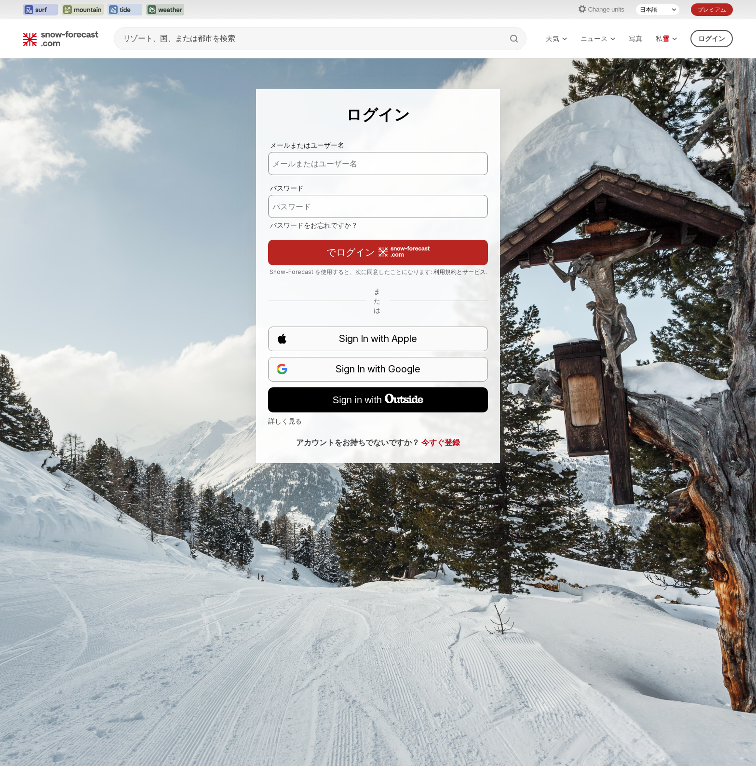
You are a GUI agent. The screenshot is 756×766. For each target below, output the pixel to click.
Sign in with (378, 399)
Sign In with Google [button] (348, 369)
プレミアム (712, 9)
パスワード (287, 188)
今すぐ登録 (440, 442)
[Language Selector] (657, 9)
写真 (635, 38)
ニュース (597, 38)
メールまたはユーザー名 (307, 145)
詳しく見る (285, 421)
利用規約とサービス (459, 271)
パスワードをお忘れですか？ (314, 225)
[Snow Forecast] (60, 38)
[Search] (515, 38)
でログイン (378, 252)
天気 (556, 38)
